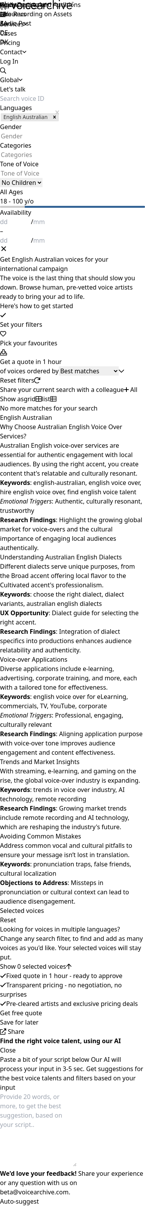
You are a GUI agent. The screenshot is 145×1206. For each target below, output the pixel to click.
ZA (3, 23)
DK (4, 42)
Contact (11, 52)
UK (4, 14)
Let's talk (13, 89)
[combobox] (1, 136)
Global (9, 4)
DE (4, 32)
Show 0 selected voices (36, 966)
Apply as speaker (24, 4)
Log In (9, 61)
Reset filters (20, 380)
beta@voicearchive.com (34, 1192)
